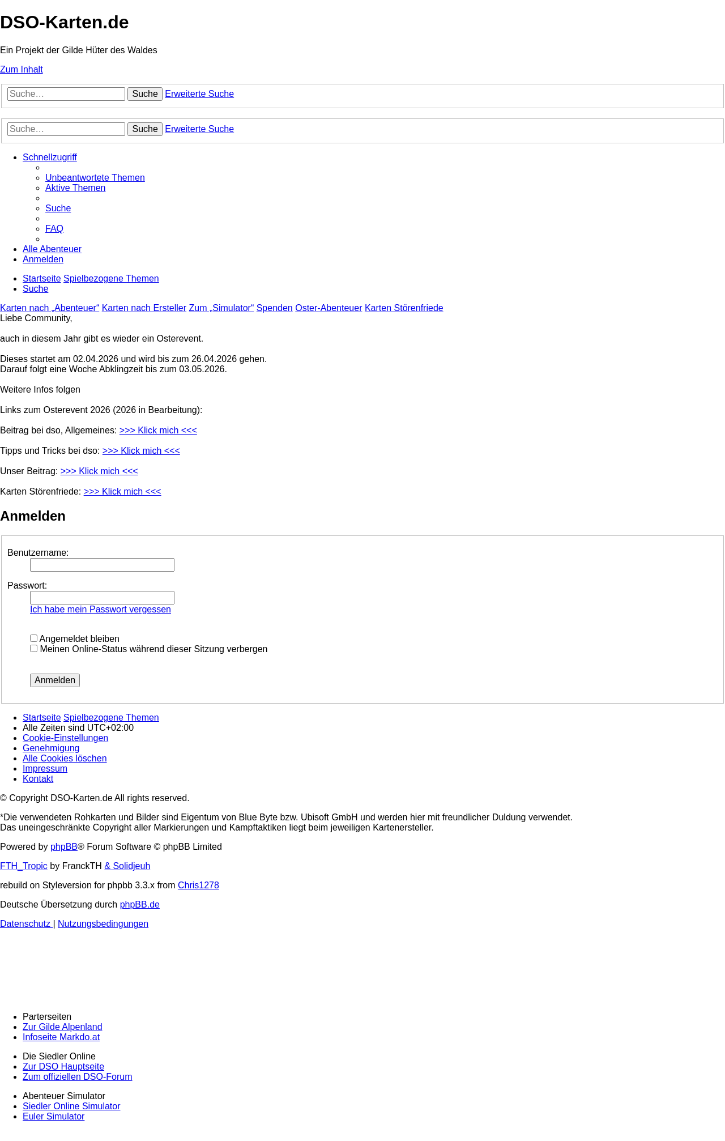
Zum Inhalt (21, 69)
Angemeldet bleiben (75, 639)
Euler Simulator (53, 1116)
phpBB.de (140, 904)
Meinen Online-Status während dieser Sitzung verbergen (148, 649)
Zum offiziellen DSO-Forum (78, 1077)
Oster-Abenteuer (328, 308)
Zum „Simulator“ (221, 308)
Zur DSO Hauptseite (63, 1066)
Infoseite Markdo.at (61, 1037)
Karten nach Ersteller (144, 308)
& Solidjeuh (127, 866)
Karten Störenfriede (404, 308)
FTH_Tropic (24, 866)
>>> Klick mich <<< (158, 430)
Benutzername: (38, 552)
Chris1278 (198, 885)
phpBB (64, 847)
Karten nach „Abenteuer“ (49, 308)
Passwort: (27, 585)
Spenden (275, 308)
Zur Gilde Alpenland (63, 1027)
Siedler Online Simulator (72, 1106)
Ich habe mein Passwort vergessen (100, 609)
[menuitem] (95, 177)
